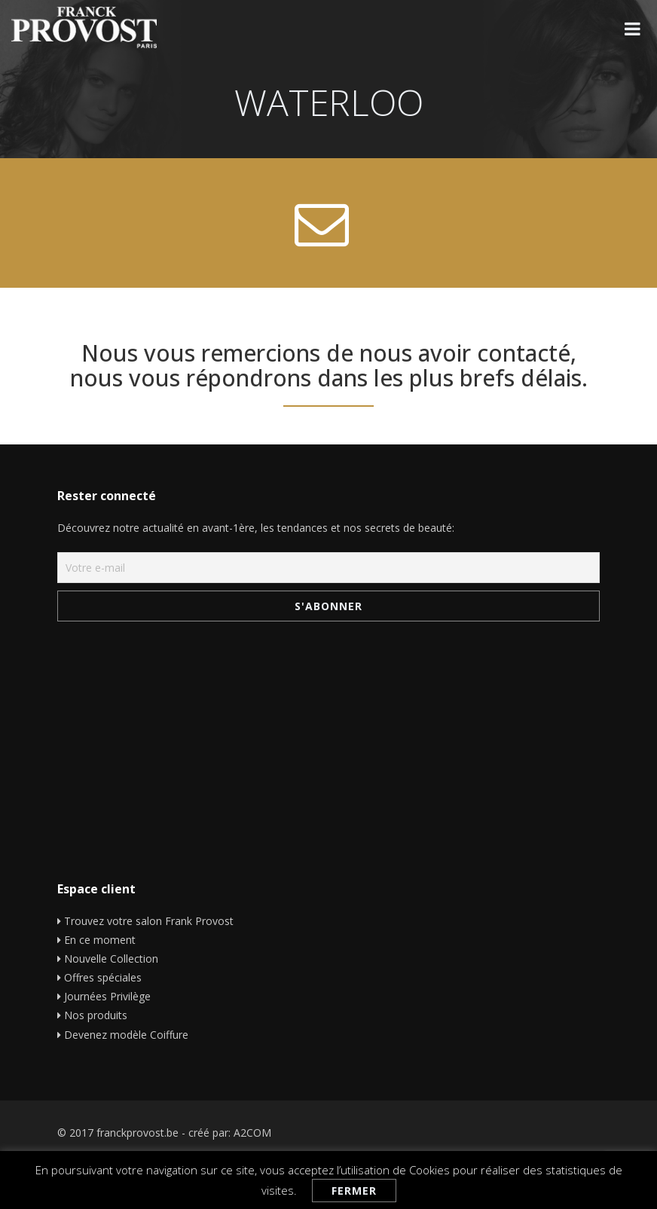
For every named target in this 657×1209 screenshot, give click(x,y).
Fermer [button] (354, 1190)
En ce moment (100, 940)
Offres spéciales (103, 977)
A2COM (252, 1132)
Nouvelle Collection (111, 958)
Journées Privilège (107, 996)
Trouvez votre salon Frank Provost (149, 921)
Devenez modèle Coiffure (126, 1034)
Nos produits (95, 1015)
